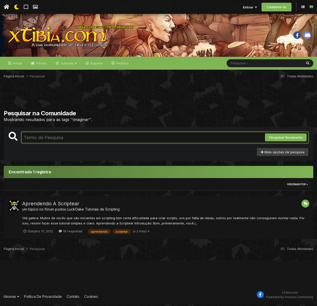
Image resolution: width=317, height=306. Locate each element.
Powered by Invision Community (289, 299)
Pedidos (122, 65)
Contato (73, 298)
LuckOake (75, 211)
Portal (17, 65)
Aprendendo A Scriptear (50, 205)
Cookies (91, 298)
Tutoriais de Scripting (102, 211)
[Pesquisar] (246, 65)
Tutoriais (68, 65)
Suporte (96, 65)
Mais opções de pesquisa (282, 154)
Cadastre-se (276, 7)
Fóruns (41, 65)
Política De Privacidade (43, 298)
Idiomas (11, 298)
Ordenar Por (297, 185)
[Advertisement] (158, 99)
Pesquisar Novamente (286, 139)
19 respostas (70, 233)
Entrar (250, 7)
